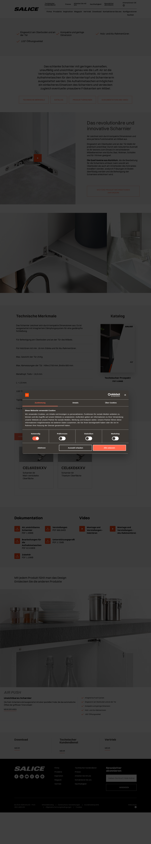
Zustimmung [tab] (40, 403)
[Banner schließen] (125, 395)
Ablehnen (42, 448)
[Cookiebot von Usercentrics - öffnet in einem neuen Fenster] (109, 395)
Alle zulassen (109, 448)
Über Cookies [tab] (111, 403)
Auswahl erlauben (75, 448)
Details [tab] (75, 403)
